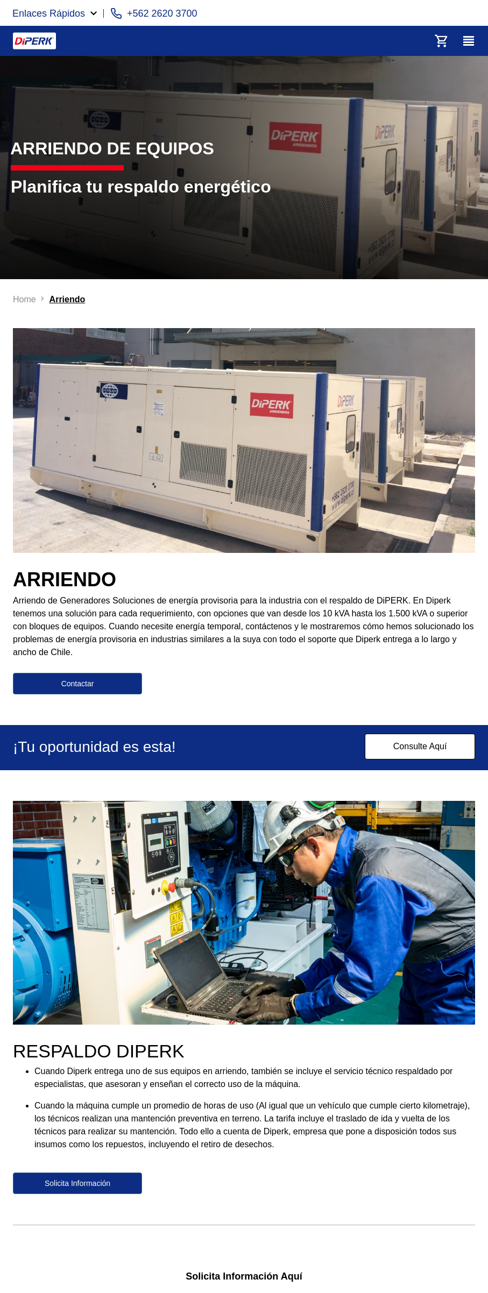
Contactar (77, 683)
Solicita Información (77, 1183)
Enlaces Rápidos (48, 13)
